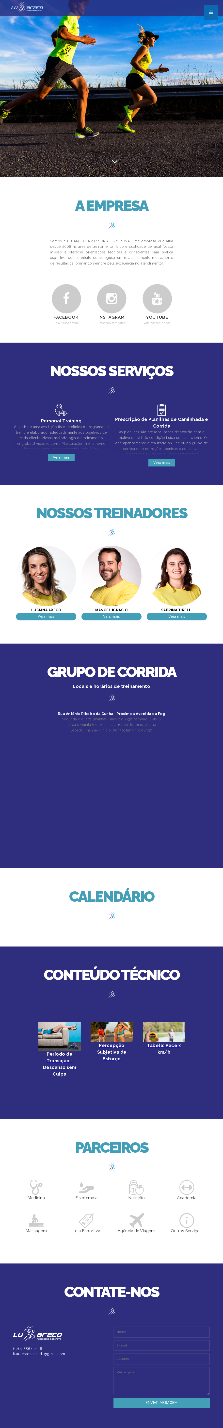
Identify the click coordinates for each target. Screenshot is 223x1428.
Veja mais (61, 457)
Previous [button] (29, 1049)
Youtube (157, 317)
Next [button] (193, 1049)
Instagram (111, 317)
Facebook (66, 317)
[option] (59, 1049)
